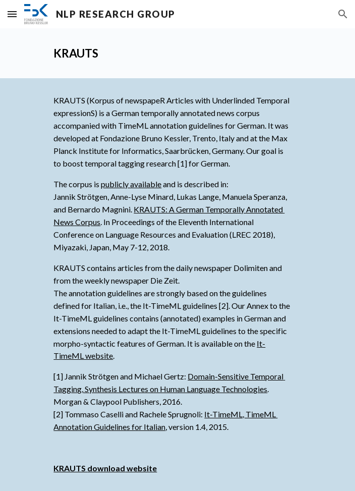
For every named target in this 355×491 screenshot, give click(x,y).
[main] (177, 53)
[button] (12, 14)
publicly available (131, 184)
